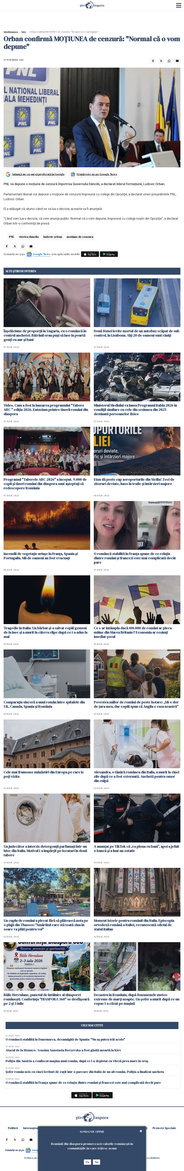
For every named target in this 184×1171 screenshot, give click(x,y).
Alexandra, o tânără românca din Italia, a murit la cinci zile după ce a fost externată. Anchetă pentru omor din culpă (136, 776)
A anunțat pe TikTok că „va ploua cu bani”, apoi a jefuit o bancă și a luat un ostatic (136, 848)
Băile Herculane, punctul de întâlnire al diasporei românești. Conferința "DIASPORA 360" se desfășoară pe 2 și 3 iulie (46, 999)
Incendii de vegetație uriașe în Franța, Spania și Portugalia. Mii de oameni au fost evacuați (41, 556)
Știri (23, 31)
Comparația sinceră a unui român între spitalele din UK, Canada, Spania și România (44, 704)
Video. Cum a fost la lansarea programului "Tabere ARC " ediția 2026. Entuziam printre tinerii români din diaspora (46, 409)
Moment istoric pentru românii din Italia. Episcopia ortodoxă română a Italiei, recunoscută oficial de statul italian (134, 924)
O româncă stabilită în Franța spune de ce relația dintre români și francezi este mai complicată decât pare (135, 558)
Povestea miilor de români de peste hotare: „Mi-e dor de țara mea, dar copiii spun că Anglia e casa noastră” (136, 704)
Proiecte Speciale (164, 1128)
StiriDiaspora (11, 31)
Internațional (32, 1128)
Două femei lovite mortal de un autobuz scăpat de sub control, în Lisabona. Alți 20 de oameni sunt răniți (136, 333)
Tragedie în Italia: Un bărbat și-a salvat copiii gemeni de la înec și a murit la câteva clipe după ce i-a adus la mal (45, 632)
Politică (13, 1128)
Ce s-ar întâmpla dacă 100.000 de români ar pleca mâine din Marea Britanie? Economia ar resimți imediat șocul (133, 632)
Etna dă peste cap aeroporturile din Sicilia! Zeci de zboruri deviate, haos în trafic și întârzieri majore (134, 481)
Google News (41, 254)
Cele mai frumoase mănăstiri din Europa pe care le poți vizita (44, 774)
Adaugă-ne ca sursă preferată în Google (38, 174)
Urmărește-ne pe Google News (97, 174)
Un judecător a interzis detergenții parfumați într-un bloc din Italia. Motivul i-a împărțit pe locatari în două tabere (45, 850)
